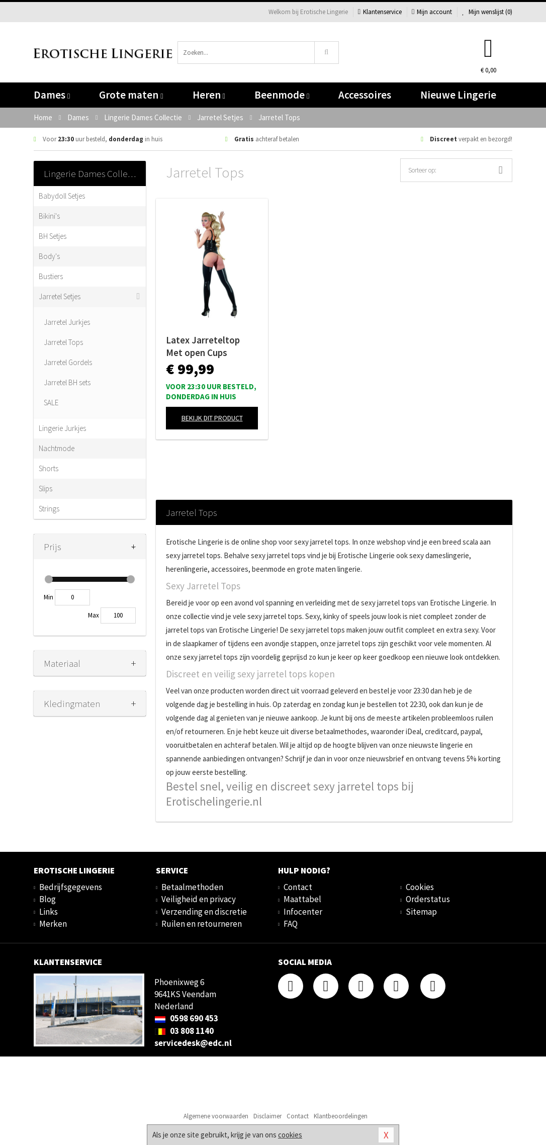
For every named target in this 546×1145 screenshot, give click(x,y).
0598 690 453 (186, 1018)
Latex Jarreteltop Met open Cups (203, 346)
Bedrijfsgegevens (70, 887)
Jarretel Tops (63, 342)
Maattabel (302, 899)
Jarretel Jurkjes (67, 322)
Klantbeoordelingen (341, 1116)
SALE (51, 402)
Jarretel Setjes (59, 296)
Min (48, 597)
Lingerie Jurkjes (62, 428)
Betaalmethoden (192, 887)
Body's (49, 256)
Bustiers (51, 276)
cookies (290, 1134)
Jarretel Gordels (68, 362)
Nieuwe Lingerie (458, 95)
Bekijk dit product (212, 417)
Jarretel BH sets (67, 382)
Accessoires (364, 95)
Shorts (48, 468)
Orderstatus (428, 899)
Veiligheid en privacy (198, 899)
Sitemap (421, 911)
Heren (209, 95)
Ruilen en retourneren (201, 923)
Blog (47, 899)
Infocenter (303, 911)
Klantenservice (380, 12)
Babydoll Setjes (62, 196)
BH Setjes (52, 236)
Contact (298, 887)
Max (93, 615)
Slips (45, 488)
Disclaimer (267, 1116)
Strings (49, 508)
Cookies (420, 887)
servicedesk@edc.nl (193, 1042)
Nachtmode (56, 448)
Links (48, 911)
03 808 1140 (184, 1030)
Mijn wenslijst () (487, 12)
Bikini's (49, 216)
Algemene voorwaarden (216, 1116)
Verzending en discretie (204, 911)
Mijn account (432, 12)
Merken (53, 923)
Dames (52, 95)
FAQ (291, 923)
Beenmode (281, 95)
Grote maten (131, 95)
